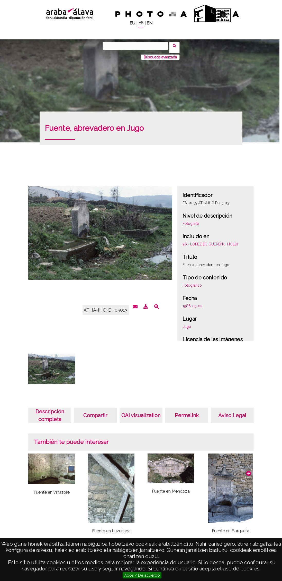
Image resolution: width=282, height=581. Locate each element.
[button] (248, 470)
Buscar (176, 45)
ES (140, 22)
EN (149, 23)
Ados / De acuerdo (142, 575)
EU (132, 23)
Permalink (187, 412)
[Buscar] (137, 46)
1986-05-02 (192, 303)
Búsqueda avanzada (160, 54)
